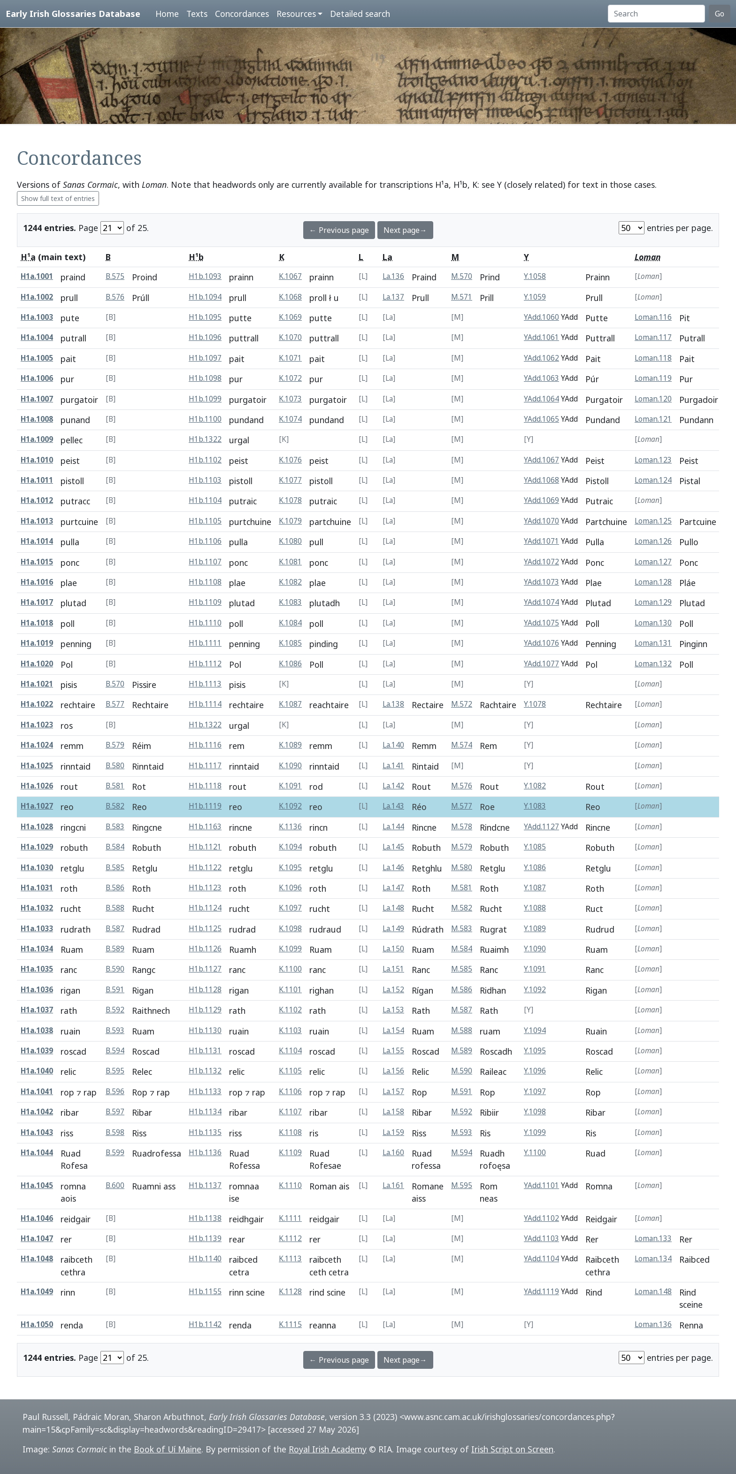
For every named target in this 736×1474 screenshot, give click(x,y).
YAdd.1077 (541, 664)
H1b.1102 (205, 460)
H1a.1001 (37, 276)
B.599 (115, 1153)
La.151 (393, 969)
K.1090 (290, 766)
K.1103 (290, 1030)
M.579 (461, 847)
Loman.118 (653, 358)
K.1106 (290, 1091)
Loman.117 (653, 337)
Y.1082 (535, 786)
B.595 (115, 1071)
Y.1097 (535, 1091)
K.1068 (290, 297)
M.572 (461, 704)
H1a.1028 (37, 827)
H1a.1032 (37, 908)
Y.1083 (535, 806)
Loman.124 (653, 480)
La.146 (393, 867)
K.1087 (290, 704)
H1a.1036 (37, 990)
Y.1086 (535, 867)
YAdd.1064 (541, 399)
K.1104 (290, 1051)
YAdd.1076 (541, 643)
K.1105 (290, 1071)
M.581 (461, 888)
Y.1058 (535, 276)
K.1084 (290, 623)
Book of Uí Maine (167, 1449)
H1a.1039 (37, 1051)
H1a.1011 (37, 480)
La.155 (393, 1051)
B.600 (115, 1185)
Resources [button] (296, 13)
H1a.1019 (37, 643)
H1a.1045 (37, 1185)
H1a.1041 (37, 1091)
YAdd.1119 (541, 1292)
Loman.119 (653, 378)
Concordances (242, 13)
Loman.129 (653, 602)
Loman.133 (653, 1238)
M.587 (461, 1010)
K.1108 (290, 1132)
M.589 (461, 1051)
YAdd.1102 (541, 1218)
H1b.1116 (205, 745)
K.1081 (290, 562)
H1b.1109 (205, 602)
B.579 (115, 745)
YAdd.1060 (541, 317)
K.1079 (290, 521)
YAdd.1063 (541, 378)
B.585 (115, 867)
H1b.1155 (205, 1292)
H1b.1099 (205, 399)
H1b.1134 (205, 1112)
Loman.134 (653, 1259)
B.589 (115, 949)
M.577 (461, 806)
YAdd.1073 (541, 582)
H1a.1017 (37, 602)
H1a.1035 (37, 969)
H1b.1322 (205, 439)
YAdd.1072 (541, 562)
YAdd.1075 (541, 623)
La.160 (393, 1153)
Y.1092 (535, 990)
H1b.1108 (205, 582)
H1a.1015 (37, 562)
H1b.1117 (205, 766)
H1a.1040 (37, 1071)
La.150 (393, 949)
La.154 (393, 1030)
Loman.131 (653, 643)
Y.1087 (535, 888)
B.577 (115, 704)
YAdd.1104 (541, 1259)
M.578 (461, 827)
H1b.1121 (205, 847)
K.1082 (290, 582)
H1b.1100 (205, 419)
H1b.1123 (205, 888)
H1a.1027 (37, 806)
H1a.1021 (37, 684)
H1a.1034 (37, 949)
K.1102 (290, 1010)
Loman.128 (653, 582)
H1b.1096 (205, 337)
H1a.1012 (37, 500)
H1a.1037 (37, 1010)
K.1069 (290, 317)
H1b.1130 (205, 1030)
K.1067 (290, 276)
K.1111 (290, 1218)
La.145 (393, 847)
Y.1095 (535, 1051)
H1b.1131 (205, 1051)
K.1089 (290, 745)
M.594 (461, 1153)
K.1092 (290, 806)
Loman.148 (653, 1292)
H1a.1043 (37, 1132)
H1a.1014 (37, 541)
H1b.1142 (205, 1324)
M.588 (461, 1030)
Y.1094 (535, 1030)
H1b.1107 (205, 562)
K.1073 (290, 399)
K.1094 (290, 847)
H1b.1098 (205, 378)
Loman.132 (653, 664)
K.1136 (290, 827)
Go (719, 13)
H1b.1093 (205, 276)
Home (167, 13)
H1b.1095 (205, 317)
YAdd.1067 (541, 460)
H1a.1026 (37, 786)
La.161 (393, 1185)
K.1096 (290, 888)
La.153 (393, 1010)
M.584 (461, 949)
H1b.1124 (205, 908)
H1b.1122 (205, 867)
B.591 (115, 990)
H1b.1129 (205, 1010)
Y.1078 (535, 704)
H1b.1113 (205, 684)
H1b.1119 (205, 806)
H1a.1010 (37, 460)
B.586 (115, 888)
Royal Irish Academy (328, 1449)
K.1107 (290, 1112)
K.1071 (290, 358)
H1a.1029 (37, 847)
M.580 (461, 867)
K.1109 (290, 1153)
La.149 (393, 929)
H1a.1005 (37, 358)
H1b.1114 (205, 704)
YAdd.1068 (541, 480)
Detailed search (360, 13)
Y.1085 (535, 847)
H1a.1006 (37, 378)
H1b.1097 (205, 358)
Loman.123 (653, 460)
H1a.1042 (37, 1112)
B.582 (115, 806)
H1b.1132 (205, 1071)
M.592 (461, 1112)
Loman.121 (653, 419)
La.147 (393, 888)
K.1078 (290, 500)
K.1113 (290, 1259)
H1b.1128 (205, 990)
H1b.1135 (205, 1132)
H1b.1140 (205, 1259)
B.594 (115, 1051)
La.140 (393, 745)
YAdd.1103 (541, 1238)
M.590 (461, 1071)
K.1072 (290, 378)
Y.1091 (535, 969)
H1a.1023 (37, 725)
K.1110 (290, 1185)
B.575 (115, 276)
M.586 (461, 990)
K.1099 (290, 949)
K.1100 (290, 969)
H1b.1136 (205, 1153)
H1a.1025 (37, 766)
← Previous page (339, 230)
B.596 (115, 1091)
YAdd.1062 (541, 358)
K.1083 (290, 602)
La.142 (393, 786)
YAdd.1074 (541, 602)
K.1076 (290, 460)
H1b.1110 (205, 623)
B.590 (115, 969)
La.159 (393, 1132)
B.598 (115, 1132)
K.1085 (290, 643)
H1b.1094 (205, 297)
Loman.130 (653, 623)
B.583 (115, 827)
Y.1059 (535, 297)
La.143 (393, 806)
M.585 (461, 969)
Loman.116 (653, 317)
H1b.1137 (205, 1185)
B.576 (115, 297)
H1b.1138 (205, 1218)
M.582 (461, 908)
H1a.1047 (37, 1238)
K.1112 (290, 1238)
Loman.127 (653, 562)
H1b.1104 (205, 500)
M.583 (461, 929)
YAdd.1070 (541, 521)
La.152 (393, 990)
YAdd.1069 (541, 500)
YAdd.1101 (541, 1185)
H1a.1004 (37, 337)
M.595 (461, 1185)
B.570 (115, 684)
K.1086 (290, 664)
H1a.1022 (37, 704)
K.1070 (290, 337)
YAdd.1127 (541, 827)
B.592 (115, 1010)
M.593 (461, 1132)
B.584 (115, 847)
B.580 (115, 766)
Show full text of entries (58, 198)
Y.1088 (535, 908)
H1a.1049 (37, 1292)
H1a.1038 (37, 1030)
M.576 (461, 786)
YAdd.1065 (541, 419)
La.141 (393, 766)
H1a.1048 (37, 1259)
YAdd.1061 (541, 337)
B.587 (115, 929)
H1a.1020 (37, 664)
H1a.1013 (37, 521)
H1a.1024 (37, 745)
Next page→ (405, 230)
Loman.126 (653, 541)
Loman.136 (653, 1324)
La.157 (393, 1091)
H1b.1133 (205, 1091)
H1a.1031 (37, 888)
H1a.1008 (37, 419)
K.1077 (290, 480)
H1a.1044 (37, 1153)
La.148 (393, 908)
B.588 (115, 908)
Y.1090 (535, 949)
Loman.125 (653, 521)
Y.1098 (535, 1112)
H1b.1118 (205, 786)
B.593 (115, 1030)
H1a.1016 (37, 582)
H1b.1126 (205, 949)
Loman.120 (653, 399)
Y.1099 (535, 1132)
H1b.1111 (205, 643)
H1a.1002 (37, 297)
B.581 (115, 786)
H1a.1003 (37, 317)
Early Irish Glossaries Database (73, 13)
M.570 (461, 276)
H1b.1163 (205, 827)
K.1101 (290, 990)
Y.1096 (535, 1071)
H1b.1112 (205, 664)
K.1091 (290, 786)
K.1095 (290, 867)
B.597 (115, 1112)
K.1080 (290, 541)
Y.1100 (535, 1153)
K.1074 (290, 419)
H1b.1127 (205, 969)
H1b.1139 (205, 1238)
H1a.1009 (37, 439)
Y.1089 (535, 929)
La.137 (393, 297)
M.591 (461, 1091)
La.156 (393, 1071)
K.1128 (290, 1292)
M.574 (461, 745)
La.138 (393, 704)
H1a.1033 (37, 929)
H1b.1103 (205, 480)
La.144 (393, 827)
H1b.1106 (205, 541)
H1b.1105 (205, 521)
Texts (196, 13)
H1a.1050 (37, 1324)
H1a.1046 (37, 1218)
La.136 (393, 276)
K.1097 (290, 908)
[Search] (656, 14)
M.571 (461, 297)
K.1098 (290, 929)
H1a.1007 (37, 399)
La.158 (393, 1112)
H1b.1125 (205, 929)
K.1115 (290, 1324)
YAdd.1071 (541, 541)
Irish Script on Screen (512, 1449)
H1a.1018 (37, 623)
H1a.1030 (37, 867)
